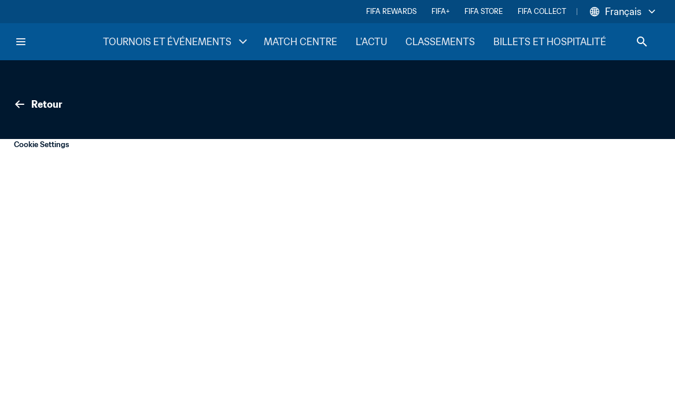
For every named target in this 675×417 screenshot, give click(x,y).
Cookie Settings (41, 144)
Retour (37, 104)
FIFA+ (440, 11)
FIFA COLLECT (542, 11)
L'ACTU (371, 41)
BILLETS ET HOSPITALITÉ (549, 41)
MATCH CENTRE (300, 41)
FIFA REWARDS (391, 11)
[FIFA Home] (58, 41)
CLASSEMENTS (440, 41)
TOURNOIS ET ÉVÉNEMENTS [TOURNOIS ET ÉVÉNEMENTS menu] (176, 42)
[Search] (642, 41)
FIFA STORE (483, 11)
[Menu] (21, 42)
